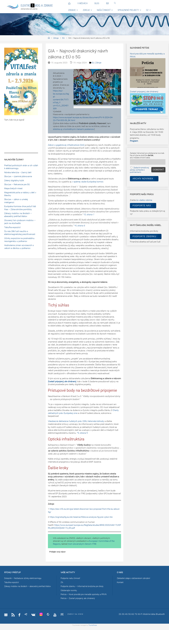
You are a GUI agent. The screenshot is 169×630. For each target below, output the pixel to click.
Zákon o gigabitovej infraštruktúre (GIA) (66, 145)
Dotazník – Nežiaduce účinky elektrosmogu (24, 578)
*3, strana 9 (82, 433)
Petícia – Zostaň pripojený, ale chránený (79, 601)
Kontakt (120, 582)
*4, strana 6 (79, 225)
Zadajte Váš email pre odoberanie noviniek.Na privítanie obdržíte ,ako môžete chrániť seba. (147, 155)
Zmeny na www (78, 617)
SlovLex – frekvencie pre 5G (17, 184)
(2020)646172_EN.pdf (65, 528)
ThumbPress (92, 628)
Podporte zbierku (144, 236)
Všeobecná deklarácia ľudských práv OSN (67, 421)
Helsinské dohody (96, 421)
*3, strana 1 (88, 214)
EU (63, 38)
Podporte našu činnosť (71, 578)
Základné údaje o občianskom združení (135, 578)
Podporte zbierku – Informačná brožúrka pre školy (84, 586)
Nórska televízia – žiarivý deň (17, 172)
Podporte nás (142, 205)
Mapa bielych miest (13, 188)
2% (62, 582)
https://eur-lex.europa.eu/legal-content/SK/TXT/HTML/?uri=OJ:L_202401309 (61, 99)
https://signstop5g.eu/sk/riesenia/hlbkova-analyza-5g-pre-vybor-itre (81, 517)
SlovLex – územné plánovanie (18, 176)
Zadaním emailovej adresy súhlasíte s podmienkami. (139, 170)
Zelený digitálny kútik (14, 180)
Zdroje (55, 38)
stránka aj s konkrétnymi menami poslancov (73, 129)
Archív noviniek (143, 178)
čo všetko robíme (144, 200)
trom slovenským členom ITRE (82, 544)
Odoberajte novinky (70, 590)
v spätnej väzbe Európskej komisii (87, 181)
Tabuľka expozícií (12, 227)
